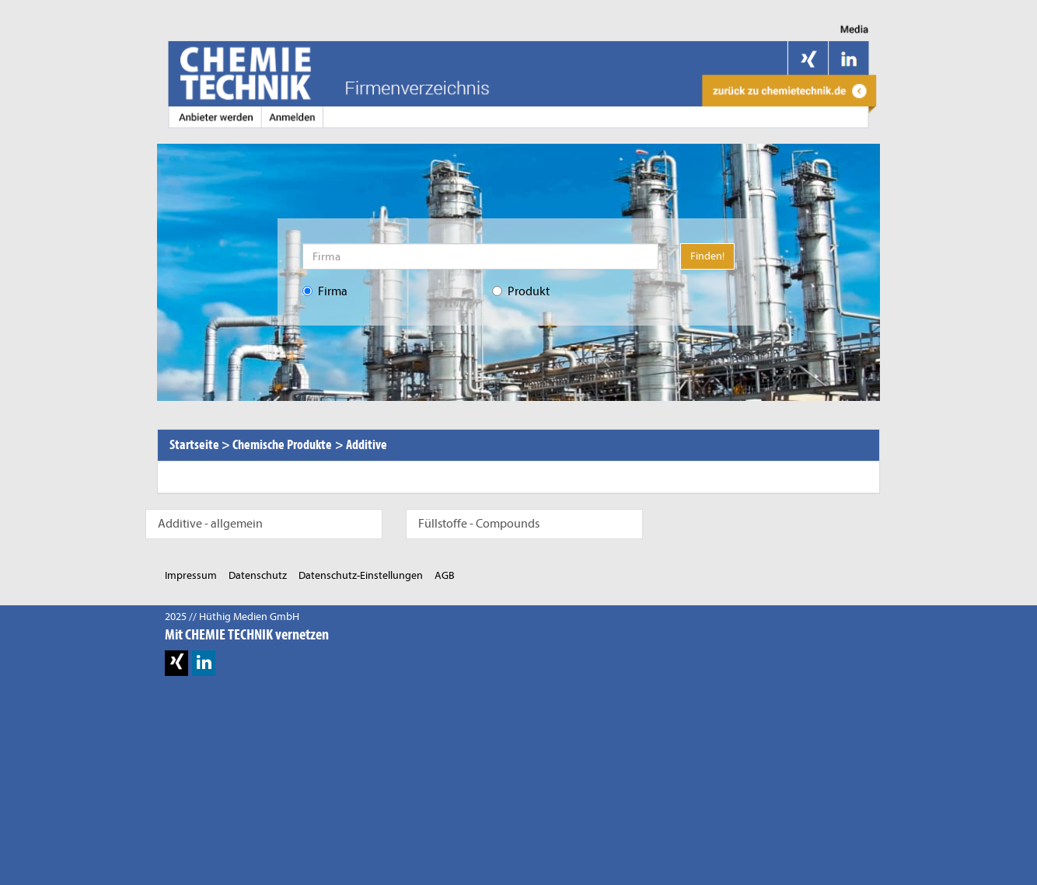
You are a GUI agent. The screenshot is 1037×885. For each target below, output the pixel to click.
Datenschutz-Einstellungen (361, 575)
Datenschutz (258, 575)
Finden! (707, 256)
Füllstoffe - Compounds (478, 524)
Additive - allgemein (210, 524)
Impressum (191, 575)
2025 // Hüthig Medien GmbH (232, 616)
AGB (445, 575)
